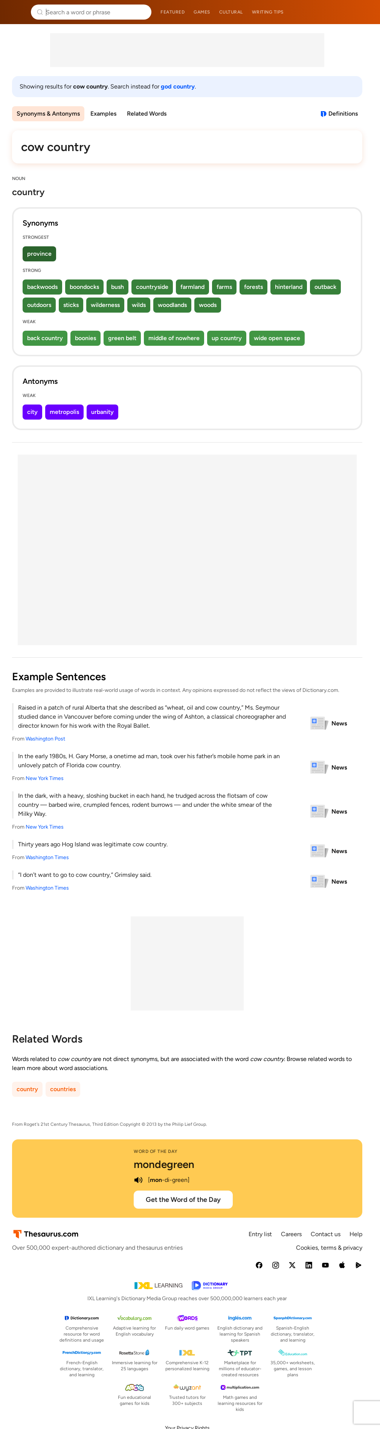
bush (117, 286)
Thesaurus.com (17, 12)
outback (325, 286)
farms (224, 286)
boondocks (84, 286)
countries (63, 1089)
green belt (122, 338)
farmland (192, 286)
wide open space (277, 338)
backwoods (42, 286)
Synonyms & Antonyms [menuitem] (48, 113)
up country (227, 338)
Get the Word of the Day (183, 1199)
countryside (152, 286)
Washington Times (47, 857)
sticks (71, 304)
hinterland (288, 286)
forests (253, 286)
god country (178, 86)
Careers (291, 1234)
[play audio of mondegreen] (138, 1180)
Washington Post (45, 739)
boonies (85, 338)
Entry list (260, 1234)
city (32, 411)
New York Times (45, 778)
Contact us (325, 1234)
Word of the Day (156, 1151)
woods (208, 304)
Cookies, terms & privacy (329, 1247)
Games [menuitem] (202, 12)
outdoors (39, 304)
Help (355, 1234)
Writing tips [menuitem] (268, 12)
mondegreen (164, 1164)
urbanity (102, 411)
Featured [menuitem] (172, 12)
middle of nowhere (174, 338)
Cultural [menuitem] (231, 12)
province (39, 253)
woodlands (172, 304)
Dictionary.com (363, 12)
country (27, 1089)
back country (45, 338)
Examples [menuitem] (103, 113)
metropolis (64, 411)
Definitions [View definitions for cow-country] (343, 113)
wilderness (105, 304)
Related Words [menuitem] (146, 113)
